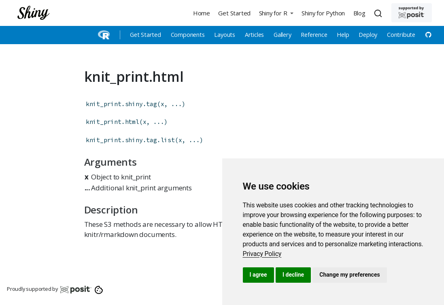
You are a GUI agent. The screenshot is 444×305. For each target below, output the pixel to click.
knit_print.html (112, 122)
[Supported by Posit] (411, 12)
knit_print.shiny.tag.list (130, 140)
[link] (262, 254)
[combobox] (379, 13)
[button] (276, 13)
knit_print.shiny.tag (121, 104)
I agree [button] (258, 274)
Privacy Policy (262, 254)
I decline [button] (293, 274)
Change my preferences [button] (349, 274)
